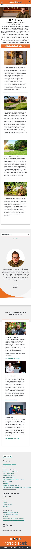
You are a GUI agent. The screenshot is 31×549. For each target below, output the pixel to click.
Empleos (5, 500)
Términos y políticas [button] (7, 510)
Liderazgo (5, 502)
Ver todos (15, 238)
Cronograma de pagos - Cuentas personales (13, 518)
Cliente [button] (6, 461)
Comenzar (23, 547)
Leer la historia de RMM (11, 400)
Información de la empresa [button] (11, 494)
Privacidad (5, 516)
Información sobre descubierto (10, 514)
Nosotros (5, 499)
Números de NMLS (7, 504)
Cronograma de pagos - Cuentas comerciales (13, 520)
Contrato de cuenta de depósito (10, 512)
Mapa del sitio (6, 506)
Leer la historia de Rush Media (12, 438)
